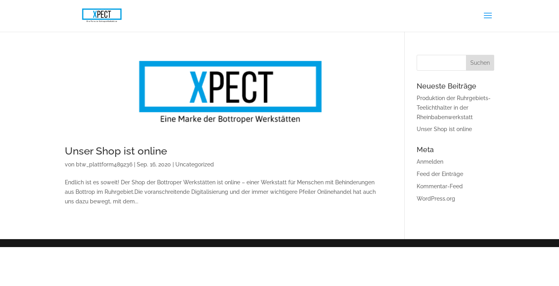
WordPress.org (436, 198)
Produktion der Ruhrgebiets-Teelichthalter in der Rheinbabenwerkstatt (454, 107)
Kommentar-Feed (440, 186)
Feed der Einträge (440, 174)
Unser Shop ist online (116, 151)
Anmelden (430, 161)
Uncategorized (194, 164)
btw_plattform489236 (104, 164)
